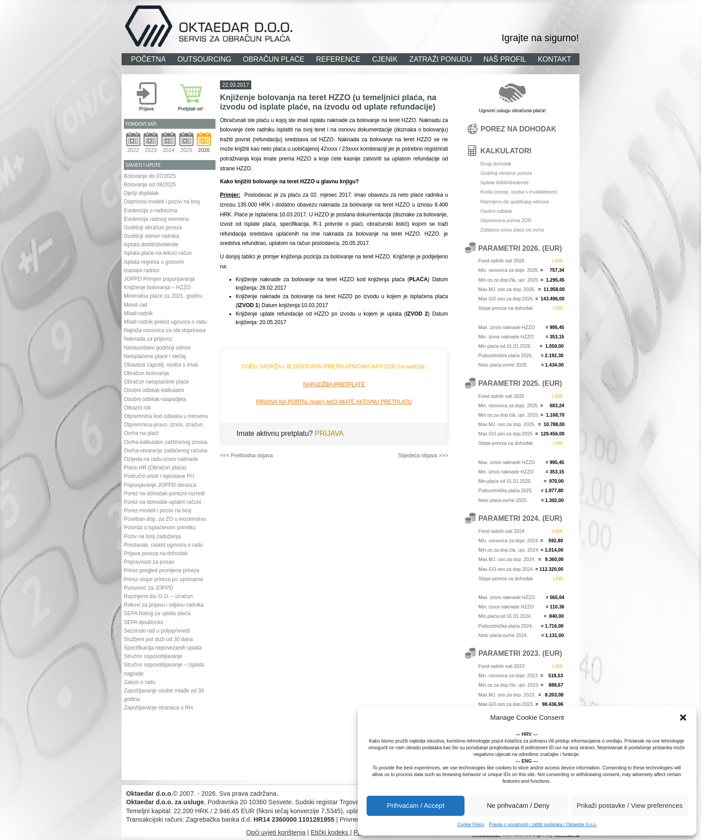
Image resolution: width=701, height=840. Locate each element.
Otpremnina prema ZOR (505, 220)
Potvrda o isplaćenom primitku (160, 527)
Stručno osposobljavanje (153, 656)
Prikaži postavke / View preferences (630, 805)
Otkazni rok (137, 408)
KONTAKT (554, 59)
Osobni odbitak (496, 211)
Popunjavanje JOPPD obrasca (160, 485)
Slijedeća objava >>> (423, 455)
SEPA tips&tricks (143, 622)
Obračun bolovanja (146, 373)
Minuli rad (135, 305)
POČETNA (148, 59)
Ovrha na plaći (141, 433)
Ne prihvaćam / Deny (518, 805)
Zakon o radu (140, 682)
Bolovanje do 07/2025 (150, 176)
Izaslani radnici (141, 270)
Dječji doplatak (141, 193)
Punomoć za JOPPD (148, 588)
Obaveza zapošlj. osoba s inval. (161, 365)
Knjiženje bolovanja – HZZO (157, 287)
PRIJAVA (329, 433)
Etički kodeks (330, 832)
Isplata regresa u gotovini (154, 262)
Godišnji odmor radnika (151, 236)
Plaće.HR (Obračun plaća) (155, 467)
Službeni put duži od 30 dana (158, 639)
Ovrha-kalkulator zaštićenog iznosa (165, 442)
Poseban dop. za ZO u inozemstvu (165, 519)
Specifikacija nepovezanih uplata (163, 648)
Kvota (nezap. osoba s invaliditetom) (518, 191)
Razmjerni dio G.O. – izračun (158, 596)
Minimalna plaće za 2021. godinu (163, 296)
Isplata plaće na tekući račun (158, 253)
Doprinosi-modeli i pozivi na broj (162, 201)
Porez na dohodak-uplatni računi (162, 502)
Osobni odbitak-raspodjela (155, 399)
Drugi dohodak (495, 163)
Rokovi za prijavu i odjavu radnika (164, 605)
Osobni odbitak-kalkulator (154, 390)
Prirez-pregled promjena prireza (161, 570)
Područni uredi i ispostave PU (159, 476)
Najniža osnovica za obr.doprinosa (165, 330)
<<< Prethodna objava (246, 455)
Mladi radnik (138, 313)
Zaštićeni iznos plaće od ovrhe (512, 229)
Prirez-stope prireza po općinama (163, 579)
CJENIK (384, 59)
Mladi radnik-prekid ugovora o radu (165, 322)
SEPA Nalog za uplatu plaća (157, 613)
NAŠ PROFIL (504, 59)
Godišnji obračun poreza (153, 227)
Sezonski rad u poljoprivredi (157, 631)
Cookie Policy (471, 824)
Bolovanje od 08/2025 (150, 185)
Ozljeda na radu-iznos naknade (161, 459)
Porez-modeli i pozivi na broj (157, 510)
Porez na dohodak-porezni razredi (164, 493)
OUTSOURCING (204, 59)
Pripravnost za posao (149, 562)
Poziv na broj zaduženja (152, 536)
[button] (683, 717)
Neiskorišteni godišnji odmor (157, 348)
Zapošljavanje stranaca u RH (158, 708)
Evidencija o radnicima (150, 210)
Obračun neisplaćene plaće (156, 382)
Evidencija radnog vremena (156, 219)
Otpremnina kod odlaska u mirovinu (166, 416)
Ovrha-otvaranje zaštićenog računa (165, 450)
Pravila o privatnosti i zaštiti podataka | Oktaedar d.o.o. (543, 824)
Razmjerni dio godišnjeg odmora (514, 201)
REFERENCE (338, 59)
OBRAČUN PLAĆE (273, 59)
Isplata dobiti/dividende (151, 244)
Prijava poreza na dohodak (156, 553)
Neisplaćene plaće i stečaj (155, 356)
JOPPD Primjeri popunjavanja (159, 279)
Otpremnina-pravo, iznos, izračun (163, 425)
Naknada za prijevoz (148, 339)
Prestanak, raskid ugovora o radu (163, 545)
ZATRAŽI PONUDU (440, 59)
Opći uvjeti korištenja (275, 832)
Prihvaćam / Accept (415, 805)
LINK (557, 260)
